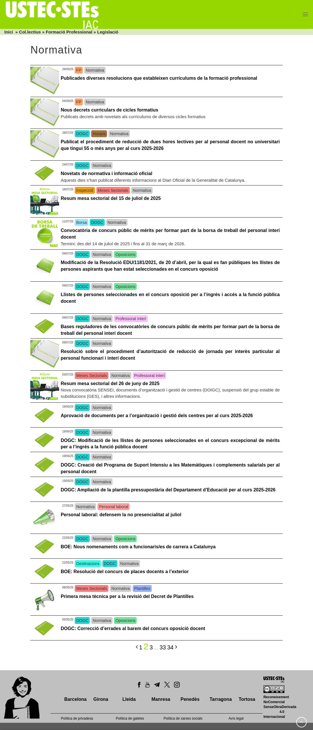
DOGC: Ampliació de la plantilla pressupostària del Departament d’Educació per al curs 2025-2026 (168, 489)
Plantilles (142, 588)
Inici (8, 31)
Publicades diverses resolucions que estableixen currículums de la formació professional (159, 78)
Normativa (95, 70)
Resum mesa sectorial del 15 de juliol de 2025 (111, 198)
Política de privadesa (77, 718)
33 (163, 647)
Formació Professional (69, 31)
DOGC (82, 133)
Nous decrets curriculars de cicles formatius (109, 109)
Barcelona (75, 699)
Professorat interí (130, 318)
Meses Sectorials (113, 190)
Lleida (129, 699)
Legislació (107, 31)
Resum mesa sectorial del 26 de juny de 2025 (110, 383)
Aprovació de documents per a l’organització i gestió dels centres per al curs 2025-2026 (157, 415)
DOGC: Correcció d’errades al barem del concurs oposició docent (133, 628)
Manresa (160, 699)
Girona (100, 699)
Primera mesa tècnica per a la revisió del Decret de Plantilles (127, 596)
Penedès (190, 699)
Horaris (99, 133)
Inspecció (84, 190)
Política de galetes (130, 718)
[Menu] (305, 14)
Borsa (81, 222)
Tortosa (247, 699)
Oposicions (125, 254)
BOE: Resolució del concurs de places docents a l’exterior (125, 571)
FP (78, 70)
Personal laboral (113, 506)
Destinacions (87, 563)
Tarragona (220, 699)
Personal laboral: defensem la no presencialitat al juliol (121, 514)
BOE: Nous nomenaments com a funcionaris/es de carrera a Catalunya (138, 546)
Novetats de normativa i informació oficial (106, 173)
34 (170, 647)
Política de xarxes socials (183, 718)
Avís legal (235, 718)
